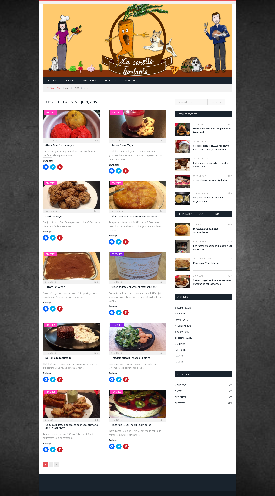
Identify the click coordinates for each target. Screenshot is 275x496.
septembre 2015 (183, 337)
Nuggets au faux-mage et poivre (130, 358)
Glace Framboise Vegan (59, 145)
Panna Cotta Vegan (123, 145)
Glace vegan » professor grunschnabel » (135, 287)
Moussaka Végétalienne (206, 263)
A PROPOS (180, 385)
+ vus (200, 213)
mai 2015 (179, 362)
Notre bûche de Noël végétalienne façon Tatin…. (212, 130)
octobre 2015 (182, 331)
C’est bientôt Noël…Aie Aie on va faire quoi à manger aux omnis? (211, 147)
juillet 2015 (180, 349)
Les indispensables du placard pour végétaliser (212, 247)
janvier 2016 (181, 319)
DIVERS (70, 80)
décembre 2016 (183, 307)
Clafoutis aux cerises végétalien (210, 180)
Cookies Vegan (54, 216)
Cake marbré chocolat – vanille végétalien (210, 164)
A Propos (131, 80)
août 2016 (180, 313)
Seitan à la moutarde (58, 358)
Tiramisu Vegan (55, 287)
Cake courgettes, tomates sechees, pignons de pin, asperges (71, 426)
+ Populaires (184, 213)
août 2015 (180, 344)
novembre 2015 (183, 325)
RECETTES (110, 80)
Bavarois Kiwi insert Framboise (131, 424)
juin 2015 (179, 356)
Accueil (52, 80)
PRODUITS (89, 80)
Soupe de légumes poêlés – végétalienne (208, 199)
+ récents (214, 213)
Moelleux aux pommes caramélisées (134, 216)
